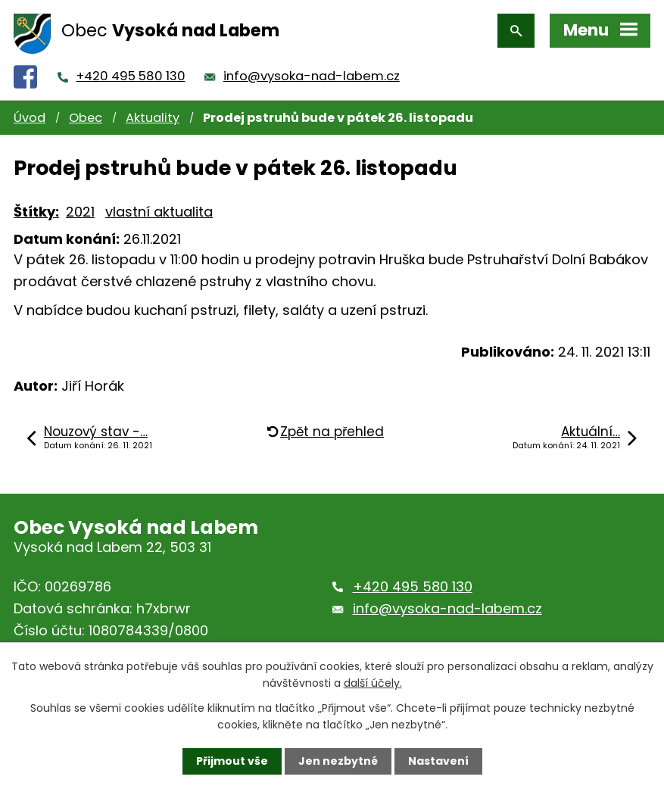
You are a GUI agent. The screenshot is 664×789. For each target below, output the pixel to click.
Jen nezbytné (338, 761)
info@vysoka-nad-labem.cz (311, 76)
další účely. (373, 683)
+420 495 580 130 (130, 76)
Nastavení (438, 761)
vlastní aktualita (159, 211)
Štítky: (36, 211)
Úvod (29, 117)
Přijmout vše (232, 761)
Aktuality (152, 117)
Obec (85, 117)
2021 (80, 211)
